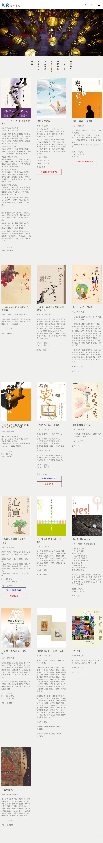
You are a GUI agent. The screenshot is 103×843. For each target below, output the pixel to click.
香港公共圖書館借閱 (49, 478)
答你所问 (58, 66)
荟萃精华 (71, 66)
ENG (86, 4)
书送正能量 (51, 67)
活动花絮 (64, 66)
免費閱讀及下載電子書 (49, 172)
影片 (32, 63)
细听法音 (38, 66)
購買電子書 (49, 484)
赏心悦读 (45, 66)
